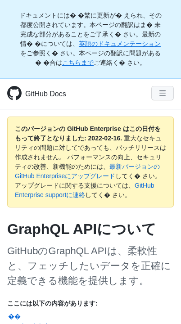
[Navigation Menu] (162, 93)
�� (14, 316)
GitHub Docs (45, 94)
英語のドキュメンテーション (120, 43)
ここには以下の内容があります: (52, 303)
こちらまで (78, 62)
